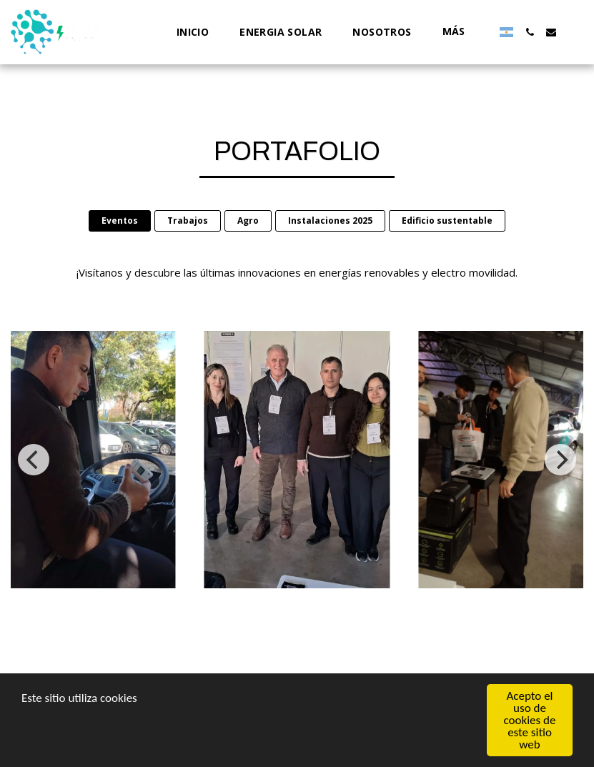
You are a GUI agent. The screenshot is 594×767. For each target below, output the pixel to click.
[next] (560, 459)
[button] (530, 32)
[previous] (33, 459)
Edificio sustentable (447, 220)
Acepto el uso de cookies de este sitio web (530, 720)
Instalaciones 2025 (330, 220)
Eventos (120, 220)
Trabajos (187, 220)
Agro (248, 220)
